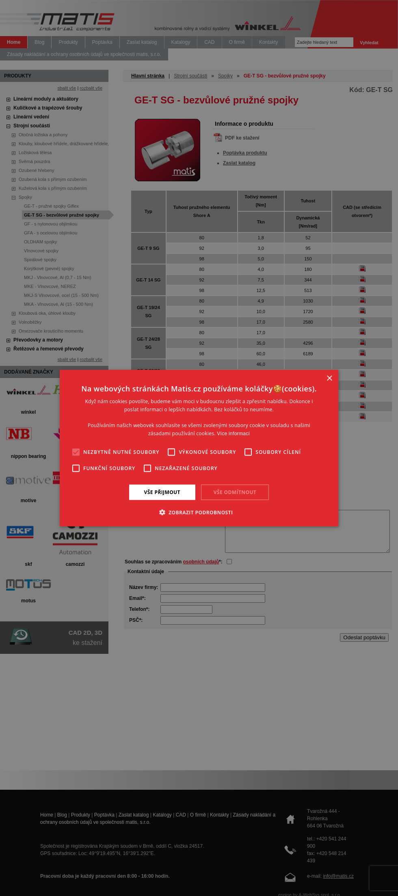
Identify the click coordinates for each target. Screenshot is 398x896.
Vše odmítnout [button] (235, 491)
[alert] (199, 448)
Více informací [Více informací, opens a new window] (233, 433)
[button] (199, 512)
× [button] (329, 378)
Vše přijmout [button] (162, 491)
